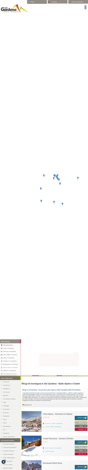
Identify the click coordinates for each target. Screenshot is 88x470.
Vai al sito (81, 429)
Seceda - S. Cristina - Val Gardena (54, 423)
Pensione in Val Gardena (9, 351)
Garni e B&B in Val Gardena (10, 354)
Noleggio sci (6, 388)
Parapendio (6, 416)
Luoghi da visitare (7, 461)
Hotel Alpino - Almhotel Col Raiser (57, 414)
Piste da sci (6, 382)
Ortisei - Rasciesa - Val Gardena (53, 448)
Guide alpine (6, 409)
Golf (4, 430)
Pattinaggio (6, 406)
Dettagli (81, 426)
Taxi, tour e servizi (8, 464)
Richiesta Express (8, 345)
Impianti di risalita (7, 468)
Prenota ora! (81, 418)
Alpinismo (5, 395)
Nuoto (4, 419)
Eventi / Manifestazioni (9, 457)
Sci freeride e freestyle (9, 399)
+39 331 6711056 (48, 451)
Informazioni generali (8, 444)
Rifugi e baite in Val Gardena (10, 367)
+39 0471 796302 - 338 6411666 (52, 427)
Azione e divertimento (9, 436)
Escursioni (6, 412)
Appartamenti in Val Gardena (10, 364)
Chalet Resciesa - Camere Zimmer (58, 438)
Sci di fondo (6, 392)
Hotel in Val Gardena (8, 348)
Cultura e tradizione (8, 454)
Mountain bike (6, 426)
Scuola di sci (6, 385)
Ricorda (81, 422)
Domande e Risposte (8, 451)
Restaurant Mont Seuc (52, 463)
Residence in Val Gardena (10, 361)
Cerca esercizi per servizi (10, 374)
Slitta (4, 402)
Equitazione (6, 433)
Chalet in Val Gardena (8, 358)
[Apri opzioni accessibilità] (3, 462)
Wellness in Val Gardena (9, 370)
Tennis (5, 423)
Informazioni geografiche (9, 447)
